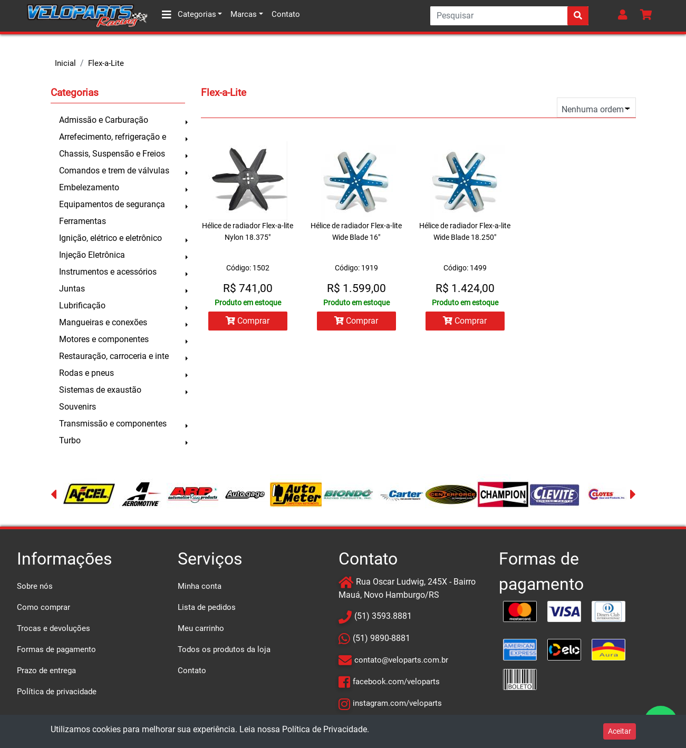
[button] (625, 15)
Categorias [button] (189, 14)
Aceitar (619, 731)
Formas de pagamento (56, 649)
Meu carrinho (201, 628)
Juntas (72, 289)
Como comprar (43, 607)
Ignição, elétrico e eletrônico (110, 238)
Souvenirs (77, 407)
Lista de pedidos (207, 607)
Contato (286, 14)
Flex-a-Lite (106, 63)
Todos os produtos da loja (224, 649)
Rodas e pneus (86, 373)
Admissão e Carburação (103, 120)
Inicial (65, 63)
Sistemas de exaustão (100, 390)
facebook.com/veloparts (396, 681)
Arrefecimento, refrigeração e (112, 137)
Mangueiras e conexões (103, 322)
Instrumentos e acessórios (108, 272)
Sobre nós (35, 586)
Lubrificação (82, 305)
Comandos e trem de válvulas (114, 171)
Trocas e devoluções (53, 628)
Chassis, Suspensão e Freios (112, 154)
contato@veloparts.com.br (401, 660)
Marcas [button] (243, 14)
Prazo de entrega (46, 670)
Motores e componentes (104, 339)
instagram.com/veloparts (397, 703)
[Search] (509, 15)
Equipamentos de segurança (112, 204)
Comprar (247, 321)
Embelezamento (89, 187)
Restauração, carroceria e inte (114, 356)
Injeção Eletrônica (92, 255)
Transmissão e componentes (113, 424)
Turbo (70, 440)
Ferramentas (82, 221)
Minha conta (199, 586)
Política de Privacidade (324, 729)
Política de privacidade (56, 691)
